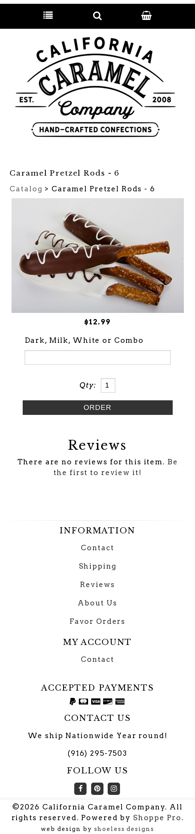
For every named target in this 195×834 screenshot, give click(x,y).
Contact (97, 547)
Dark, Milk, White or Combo (84, 340)
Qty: (88, 385)
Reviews (97, 584)
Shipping (98, 566)
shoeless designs (124, 829)
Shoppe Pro (157, 817)
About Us (97, 603)
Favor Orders (97, 621)
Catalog (26, 188)
